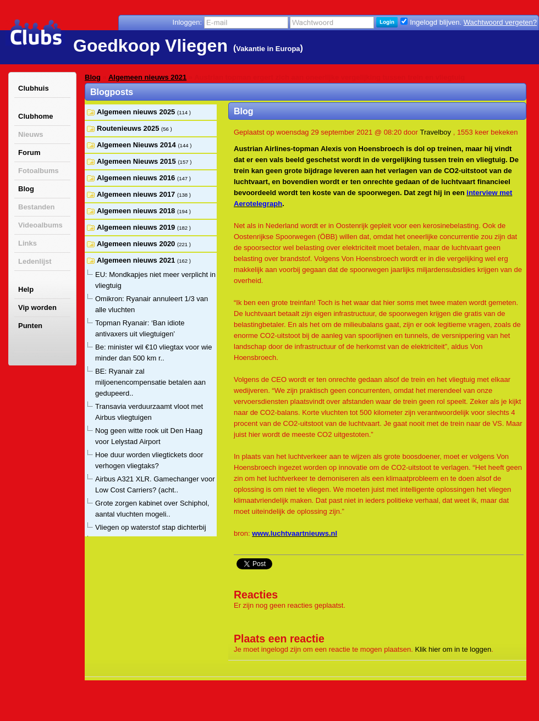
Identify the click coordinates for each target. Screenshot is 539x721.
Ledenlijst (35, 261)
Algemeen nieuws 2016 (137, 178)
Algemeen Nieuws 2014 (137, 145)
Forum (29, 152)
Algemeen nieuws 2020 (137, 244)
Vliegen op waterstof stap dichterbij (150, 527)
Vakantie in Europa (268, 49)
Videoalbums (40, 225)
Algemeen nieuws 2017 (137, 194)
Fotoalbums (38, 171)
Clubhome (35, 116)
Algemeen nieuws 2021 (147, 77)
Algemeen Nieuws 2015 (137, 161)
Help (26, 289)
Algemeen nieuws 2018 (137, 211)
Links (27, 243)
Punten (30, 325)
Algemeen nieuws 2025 (137, 112)
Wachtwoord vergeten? (500, 22)
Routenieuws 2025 (129, 128)
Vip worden (37, 307)
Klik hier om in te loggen (453, 649)
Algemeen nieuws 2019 (137, 227)
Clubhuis (33, 88)
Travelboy (435, 132)
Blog (26, 189)
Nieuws (30, 134)
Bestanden (36, 207)
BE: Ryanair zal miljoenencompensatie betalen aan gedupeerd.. (150, 382)
